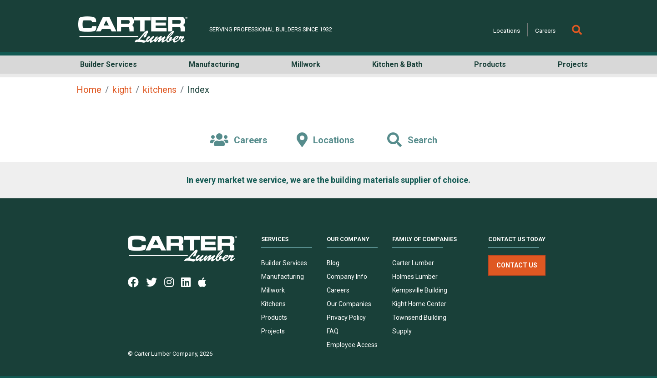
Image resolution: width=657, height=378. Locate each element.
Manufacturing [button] (214, 64)
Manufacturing (282, 276)
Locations (506, 30)
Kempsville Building (419, 290)
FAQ (333, 331)
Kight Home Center (419, 303)
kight (122, 89)
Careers (545, 30)
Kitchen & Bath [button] (397, 64)
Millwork (273, 290)
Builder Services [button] (108, 64)
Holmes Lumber (415, 276)
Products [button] (490, 64)
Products (274, 317)
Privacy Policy (346, 317)
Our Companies (349, 303)
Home (88, 89)
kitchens (160, 89)
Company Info (347, 276)
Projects (273, 331)
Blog (333, 263)
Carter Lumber (413, 263)
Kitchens (273, 303)
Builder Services (284, 263)
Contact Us (516, 265)
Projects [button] (573, 64)
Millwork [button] (305, 64)
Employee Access (352, 344)
